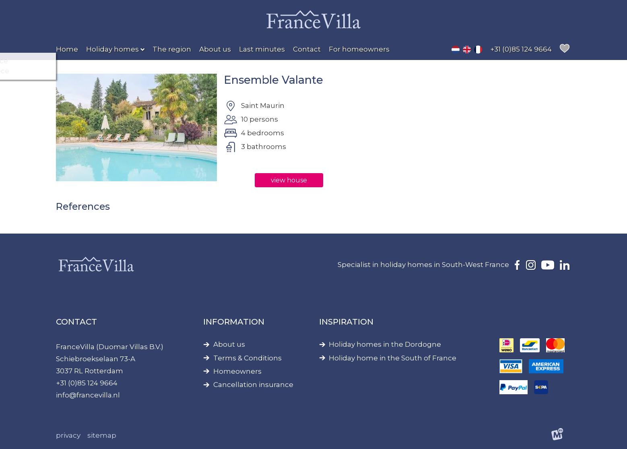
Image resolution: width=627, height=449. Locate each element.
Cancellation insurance (253, 385)
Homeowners (237, 371)
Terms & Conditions (247, 358)
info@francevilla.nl (88, 395)
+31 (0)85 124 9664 (87, 383)
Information (233, 322)
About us (229, 344)
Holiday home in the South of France (392, 358)
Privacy (68, 435)
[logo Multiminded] (557, 435)
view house (289, 180)
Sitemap (101, 435)
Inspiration (346, 322)
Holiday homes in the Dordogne (385, 344)
